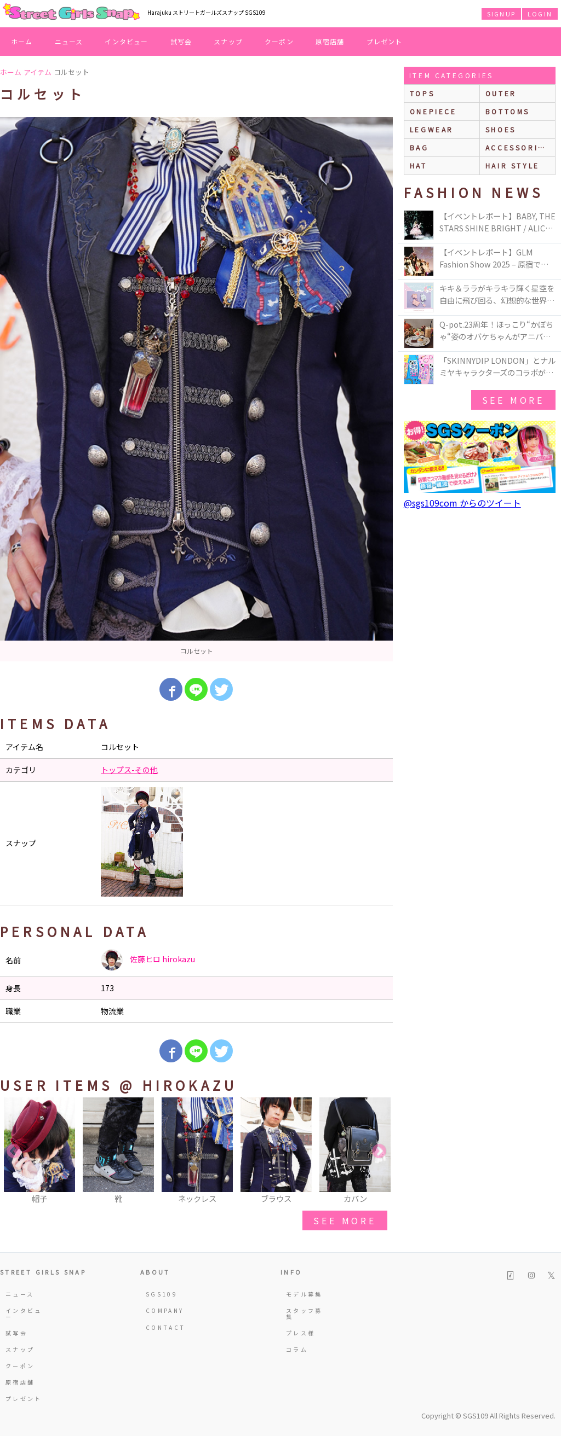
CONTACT (166, 1327)
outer (501, 93)
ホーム (22, 41)
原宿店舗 (330, 41)
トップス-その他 (129, 769)
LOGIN (540, 13)
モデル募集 (304, 1294)
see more (344, 1220)
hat (418, 165)
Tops (422, 93)
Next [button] (379, 1151)
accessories (517, 147)
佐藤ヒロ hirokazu (148, 960)
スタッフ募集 (304, 1313)
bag (419, 147)
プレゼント (385, 41)
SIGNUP (501, 13)
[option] (196, 389)
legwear (432, 129)
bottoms (507, 111)
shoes (500, 129)
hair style (512, 165)
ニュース (69, 41)
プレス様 (300, 1333)
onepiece (433, 111)
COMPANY (165, 1310)
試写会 (181, 41)
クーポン (279, 41)
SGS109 (162, 1294)
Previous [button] (13, 1151)
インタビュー (126, 41)
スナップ (228, 41)
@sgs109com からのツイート (462, 502)
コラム (297, 1349)
